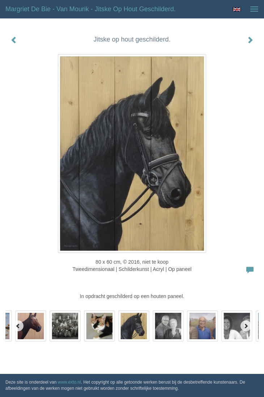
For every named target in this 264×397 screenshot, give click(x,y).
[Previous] (18, 325)
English (237, 9)
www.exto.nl (69, 382)
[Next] (245, 325)
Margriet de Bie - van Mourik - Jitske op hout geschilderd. (90, 9)
